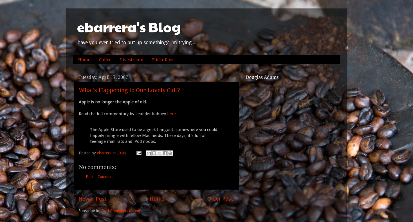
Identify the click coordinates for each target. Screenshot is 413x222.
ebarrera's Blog (129, 26)
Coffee (105, 59)
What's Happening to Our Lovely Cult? (129, 90)
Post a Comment (100, 176)
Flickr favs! (163, 59)
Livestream (131, 59)
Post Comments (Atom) (121, 210)
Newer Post (92, 199)
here (171, 113)
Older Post (220, 199)
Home (84, 59)
